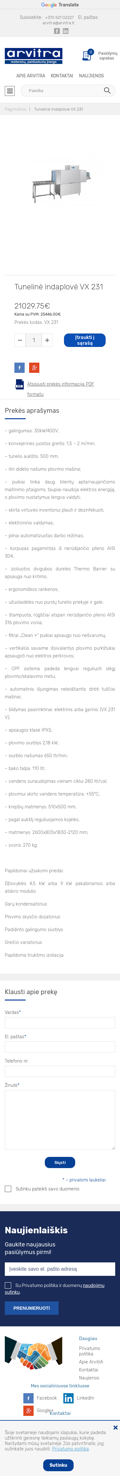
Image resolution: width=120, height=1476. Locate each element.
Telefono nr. (16, 1061)
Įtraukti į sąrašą (84, 340)
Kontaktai (62, 76)
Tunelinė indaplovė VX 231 (58, 109)
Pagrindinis (15, 109)
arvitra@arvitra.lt (59, 22)
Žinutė (12, 1085)
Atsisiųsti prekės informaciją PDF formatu (60, 385)
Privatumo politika (89, 1351)
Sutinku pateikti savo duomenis (42, 1189)
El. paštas (15, 1037)
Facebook (47, 1398)
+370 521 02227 (59, 17)
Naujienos (91, 76)
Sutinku (58, 1465)
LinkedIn (85, 1398)
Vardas (13, 1012)
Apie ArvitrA (30, 76)
